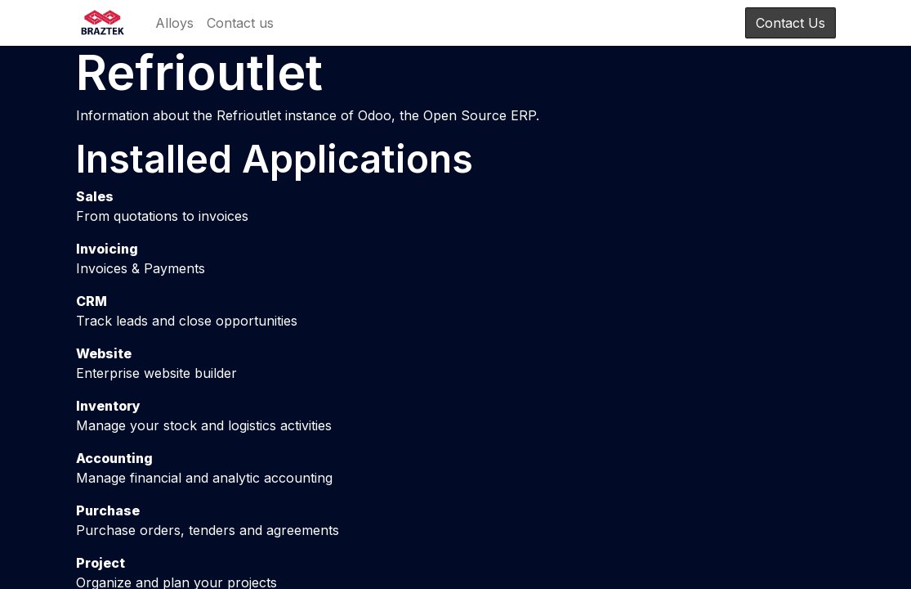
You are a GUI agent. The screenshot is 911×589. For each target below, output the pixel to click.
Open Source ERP (479, 115)
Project (100, 563)
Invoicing (107, 249)
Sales (95, 196)
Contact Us (790, 23)
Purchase (108, 510)
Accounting (114, 458)
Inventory (108, 406)
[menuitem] (174, 23)
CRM (91, 301)
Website (104, 353)
